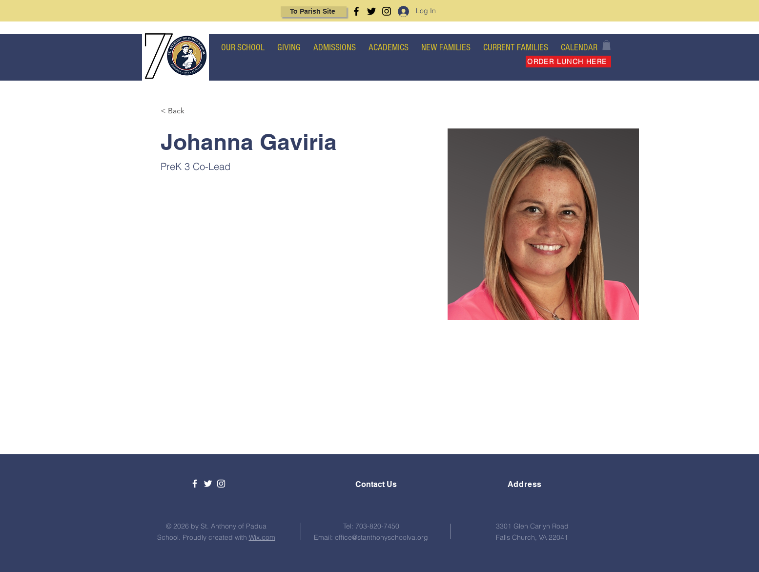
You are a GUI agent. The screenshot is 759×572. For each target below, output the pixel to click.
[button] (606, 45)
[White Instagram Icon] (221, 483)
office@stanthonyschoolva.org (381, 537)
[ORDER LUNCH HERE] (568, 61)
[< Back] (180, 111)
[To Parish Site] (314, 11)
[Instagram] (386, 11)
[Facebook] (356, 11)
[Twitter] (371, 11)
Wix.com (262, 537)
